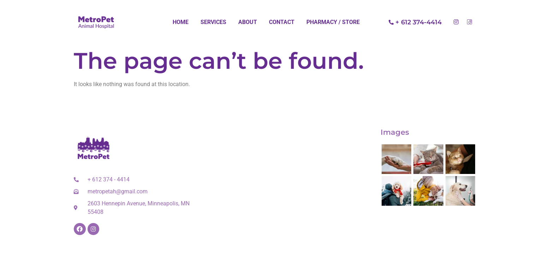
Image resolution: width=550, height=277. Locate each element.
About (247, 22)
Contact (281, 22)
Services (213, 22)
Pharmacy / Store (333, 22)
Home (181, 22)
